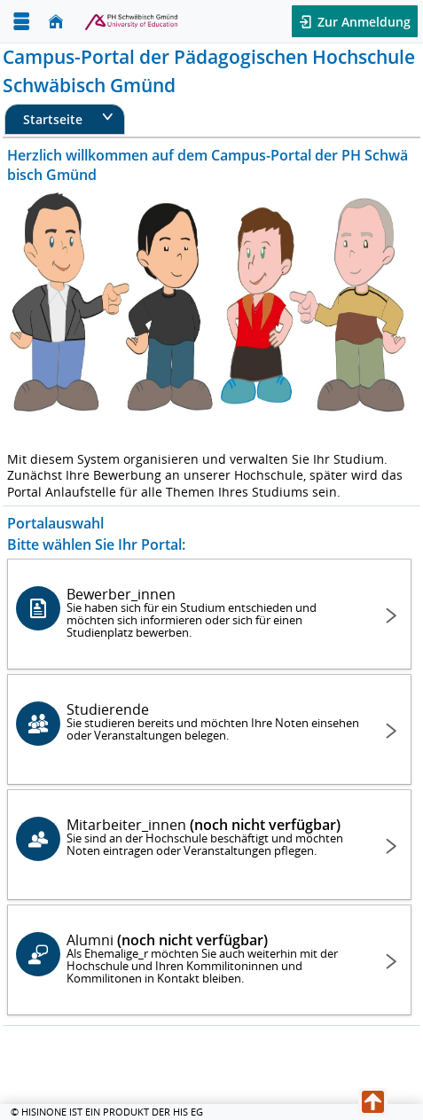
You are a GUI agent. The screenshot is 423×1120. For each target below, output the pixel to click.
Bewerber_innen (213, 612)
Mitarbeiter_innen (213, 836)
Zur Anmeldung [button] (362, 21)
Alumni (213, 958)
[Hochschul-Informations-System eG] (122, 21)
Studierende (213, 721)
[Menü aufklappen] (21, 22)
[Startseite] (56, 21)
